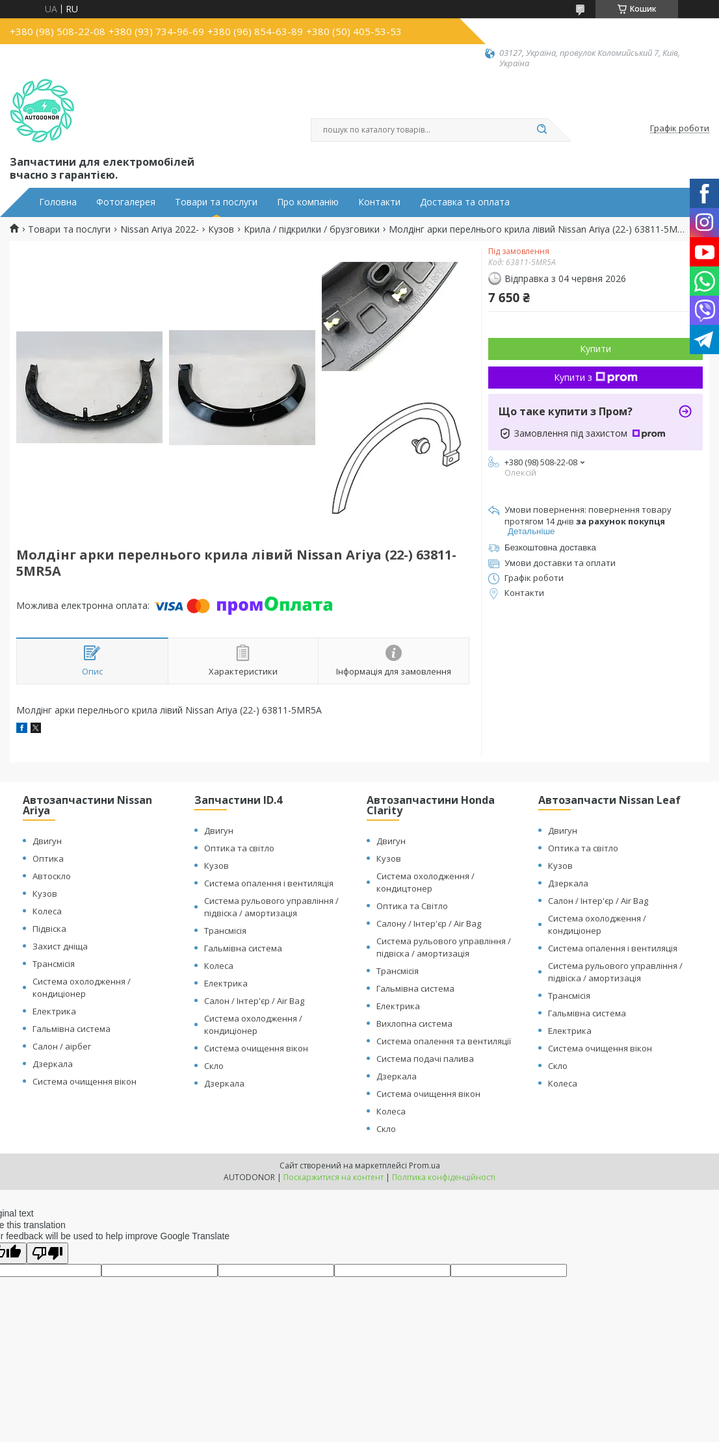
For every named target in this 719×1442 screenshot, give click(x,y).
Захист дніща (60, 946)
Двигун (47, 841)
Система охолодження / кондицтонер (425, 882)
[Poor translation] (47, 1253)
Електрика (54, 1011)
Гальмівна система (72, 1029)
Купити (595, 348)
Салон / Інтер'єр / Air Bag (254, 1001)
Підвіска (49, 928)
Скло (214, 1066)
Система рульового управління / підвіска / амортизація (271, 907)
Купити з (596, 377)
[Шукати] (542, 130)
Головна (58, 202)
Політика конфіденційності (443, 1177)
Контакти (379, 202)
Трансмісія (54, 964)
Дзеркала (53, 1064)
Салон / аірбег (62, 1046)
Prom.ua (424, 1165)
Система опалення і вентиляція (268, 883)
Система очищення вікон (85, 1081)
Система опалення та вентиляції (443, 1041)
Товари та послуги (216, 202)
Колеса (47, 911)
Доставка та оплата (465, 202)
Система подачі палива (425, 1058)
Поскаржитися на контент (333, 1177)
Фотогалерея (125, 202)
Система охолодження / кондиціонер (82, 987)
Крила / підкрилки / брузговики (312, 229)
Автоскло (52, 876)
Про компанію (308, 202)
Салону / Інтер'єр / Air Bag (428, 923)
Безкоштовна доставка (550, 547)
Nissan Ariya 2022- (159, 229)
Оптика (48, 858)
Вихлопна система (414, 1023)
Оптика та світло (239, 848)
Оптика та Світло (412, 906)
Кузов (221, 229)
